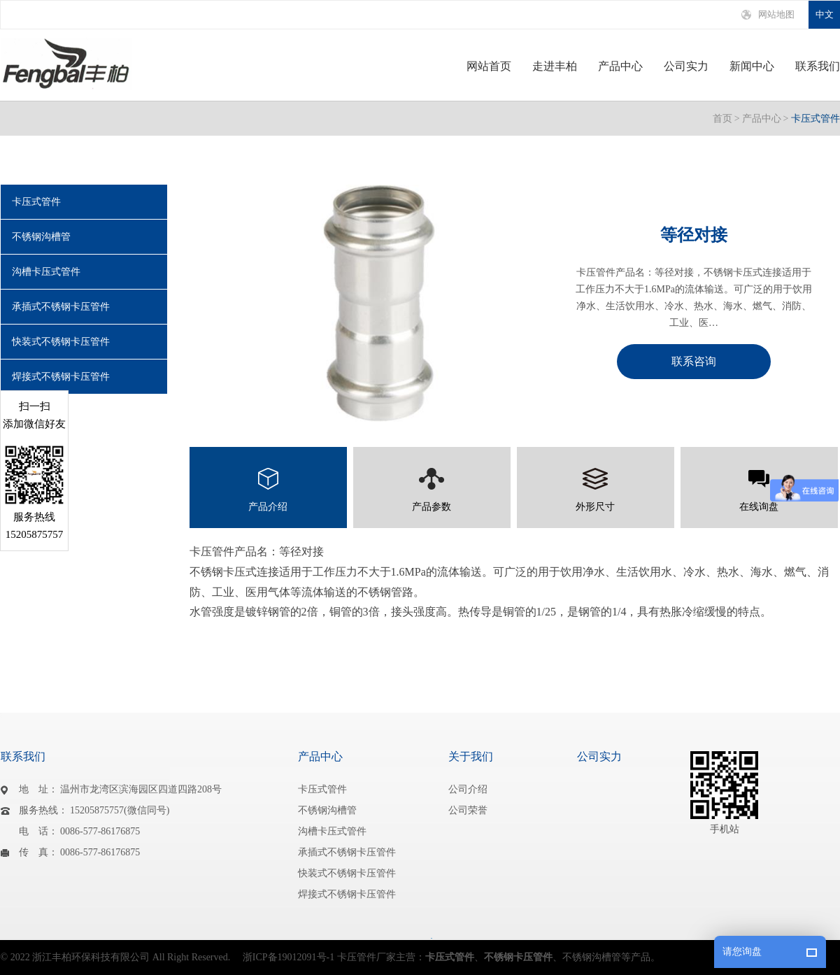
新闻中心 (751, 66)
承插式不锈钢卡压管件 (61, 306)
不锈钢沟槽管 (41, 237)
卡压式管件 (815, 118)
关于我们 (470, 756)
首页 (722, 118)
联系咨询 (693, 361)
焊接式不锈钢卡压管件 (61, 376)
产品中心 (620, 66)
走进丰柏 (554, 66)
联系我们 (817, 66)
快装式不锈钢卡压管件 (61, 341)
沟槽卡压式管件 (46, 271)
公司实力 (686, 66)
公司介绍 (467, 789)
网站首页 (489, 66)
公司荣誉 (467, 810)
